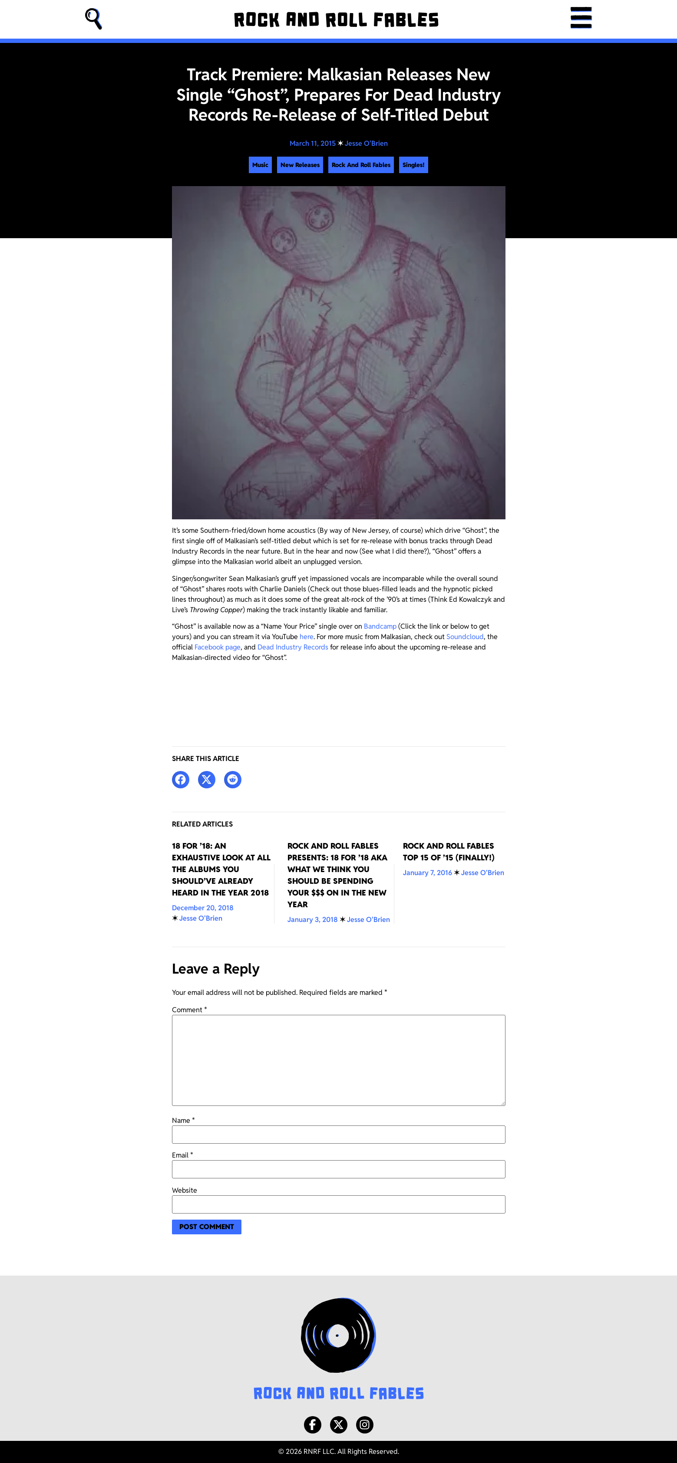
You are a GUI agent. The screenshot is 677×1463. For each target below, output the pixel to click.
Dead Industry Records (293, 647)
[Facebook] (312, 1424)
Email (182, 1155)
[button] (93, 19)
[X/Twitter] (338, 1424)
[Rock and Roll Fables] (336, 19)
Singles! (414, 165)
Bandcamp (380, 626)
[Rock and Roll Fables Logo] (339, 1350)
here (307, 636)
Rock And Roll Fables (361, 165)
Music (260, 165)
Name (183, 1120)
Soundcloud (465, 636)
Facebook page (218, 647)
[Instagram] (364, 1424)
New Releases (300, 165)
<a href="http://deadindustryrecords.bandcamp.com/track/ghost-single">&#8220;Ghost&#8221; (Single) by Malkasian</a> (338, 695)
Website (184, 1190)
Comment (189, 1010)
